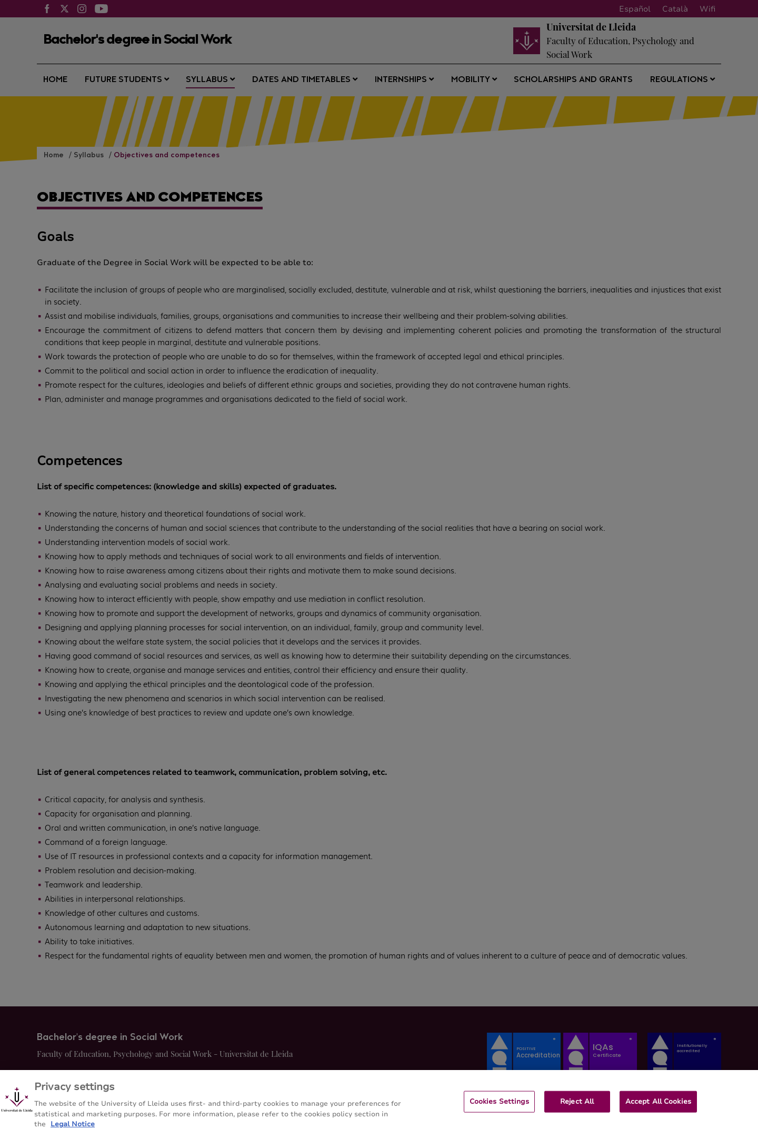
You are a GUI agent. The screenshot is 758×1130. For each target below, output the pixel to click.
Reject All (577, 1106)
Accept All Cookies (658, 1106)
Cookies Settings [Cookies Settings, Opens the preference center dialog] (499, 1106)
